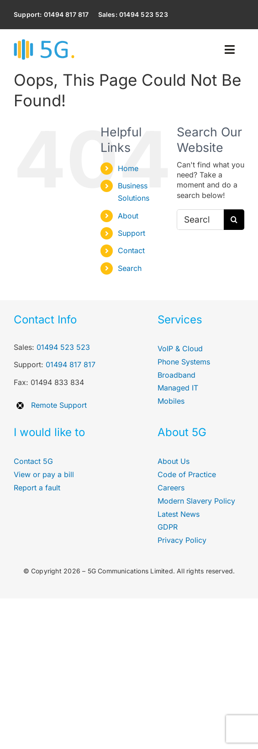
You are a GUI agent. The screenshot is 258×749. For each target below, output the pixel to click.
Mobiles (171, 401)
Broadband (176, 375)
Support (131, 233)
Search (130, 268)
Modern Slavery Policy (196, 500)
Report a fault (37, 487)
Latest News (179, 514)
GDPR (168, 526)
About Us (174, 461)
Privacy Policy (182, 540)
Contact (131, 250)
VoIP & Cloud (180, 348)
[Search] (234, 219)
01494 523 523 (63, 347)
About (128, 215)
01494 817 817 (70, 364)
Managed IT (178, 387)
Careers (171, 487)
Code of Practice (187, 474)
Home (128, 168)
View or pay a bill (44, 474)
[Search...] (200, 219)
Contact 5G (33, 461)
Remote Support (59, 405)
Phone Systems (184, 361)
